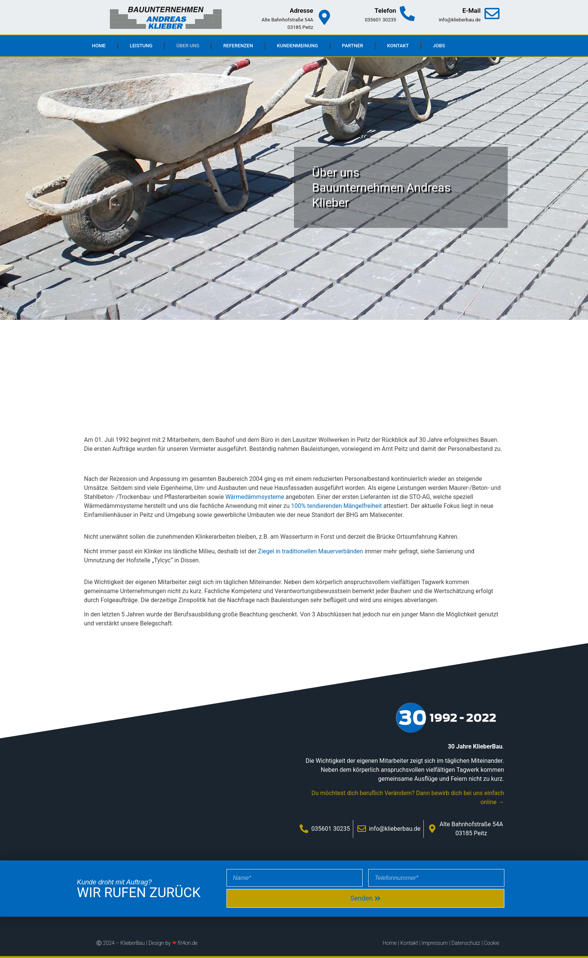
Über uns (187, 45)
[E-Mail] (492, 13)
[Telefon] (407, 13)
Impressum (435, 943)
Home (99, 45)
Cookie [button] (491, 943)
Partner (352, 45)
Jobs (439, 45)
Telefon (385, 10)
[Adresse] (324, 17)
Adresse (302, 10)
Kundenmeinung (297, 45)
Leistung (141, 45)
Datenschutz (466, 943)
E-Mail (471, 10)
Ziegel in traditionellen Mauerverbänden (310, 551)
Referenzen (238, 45)
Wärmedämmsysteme (254, 496)
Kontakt (398, 45)
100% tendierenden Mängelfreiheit (336, 505)
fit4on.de (188, 943)
